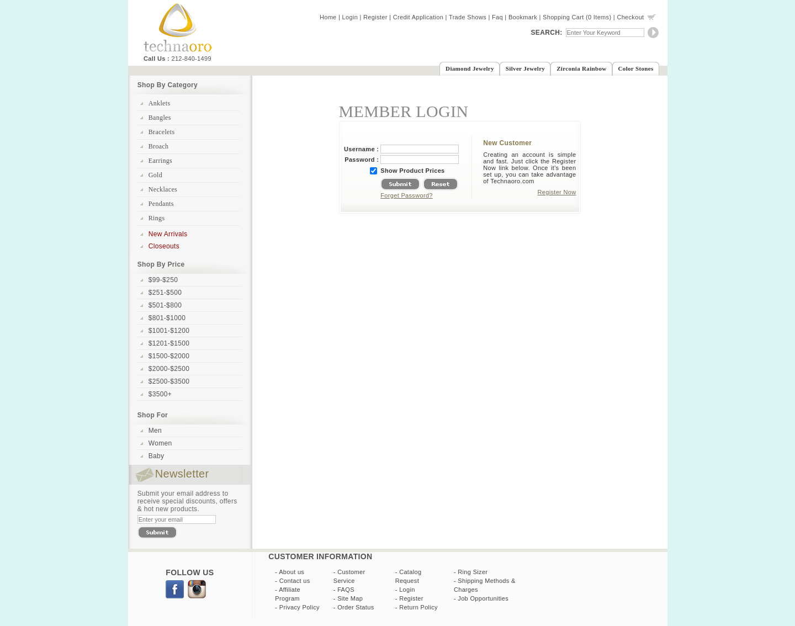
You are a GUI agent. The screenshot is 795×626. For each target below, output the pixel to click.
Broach (159, 146)
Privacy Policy (299, 607)
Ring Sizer (472, 572)
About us (291, 572)
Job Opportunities (483, 598)
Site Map (350, 598)
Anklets (160, 103)
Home (328, 17)
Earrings (160, 161)
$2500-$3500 (169, 381)
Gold (155, 175)
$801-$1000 (167, 318)
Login (350, 17)
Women (160, 443)
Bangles (160, 117)
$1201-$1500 (169, 343)
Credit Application (418, 17)
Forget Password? (406, 195)
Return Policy (418, 607)
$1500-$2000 (169, 356)
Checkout (630, 17)
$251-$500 (165, 292)
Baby (157, 456)
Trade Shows (467, 17)
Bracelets (162, 132)
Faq (497, 17)
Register (375, 17)
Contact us (294, 580)
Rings (157, 218)
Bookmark (522, 17)
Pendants (161, 204)
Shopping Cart (563, 17)
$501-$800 (165, 305)
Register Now (557, 192)
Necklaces (163, 189)
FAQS (345, 589)
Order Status (355, 607)
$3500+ (160, 394)
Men (155, 430)
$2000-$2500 (169, 369)
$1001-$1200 (169, 331)
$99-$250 (163, 280)
